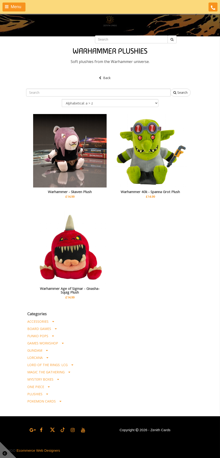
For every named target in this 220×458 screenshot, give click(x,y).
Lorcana (37, 357)
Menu (13, 6)
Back (105, 78)
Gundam (37, 350)
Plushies (37, 394)
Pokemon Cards (44, 401)
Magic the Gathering (48, 372)
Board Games (42, 328)
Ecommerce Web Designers (38, 450)
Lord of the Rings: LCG (50, 365)
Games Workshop (45, 343)
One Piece (38, 387)
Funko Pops (40, 336)
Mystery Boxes (43, 379)
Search (180, 92)
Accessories (40, 321)
